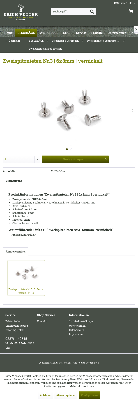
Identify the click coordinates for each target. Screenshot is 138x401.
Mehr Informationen (82, 386)
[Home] (8, 33)
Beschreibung (14, 180)
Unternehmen (77, 325)
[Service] (81, 33)
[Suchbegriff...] (73, 11)
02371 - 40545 (16, 338)
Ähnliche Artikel (15, 251)
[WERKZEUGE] (49, 33)
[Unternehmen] (117, 33)
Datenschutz (76, 330)
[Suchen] (92, 11)
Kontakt (42, 321)
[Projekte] (97, 33)
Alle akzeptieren (65, 395)
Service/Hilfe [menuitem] (123, 3)
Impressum (76, 334)
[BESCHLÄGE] (26, 33)
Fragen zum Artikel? (22, 234)
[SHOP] (67, 33)
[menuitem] (73, 11)
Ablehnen (45, 395)
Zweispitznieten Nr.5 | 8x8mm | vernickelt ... (26, 290)
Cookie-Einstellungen (81, 321)
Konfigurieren (89, 395)
